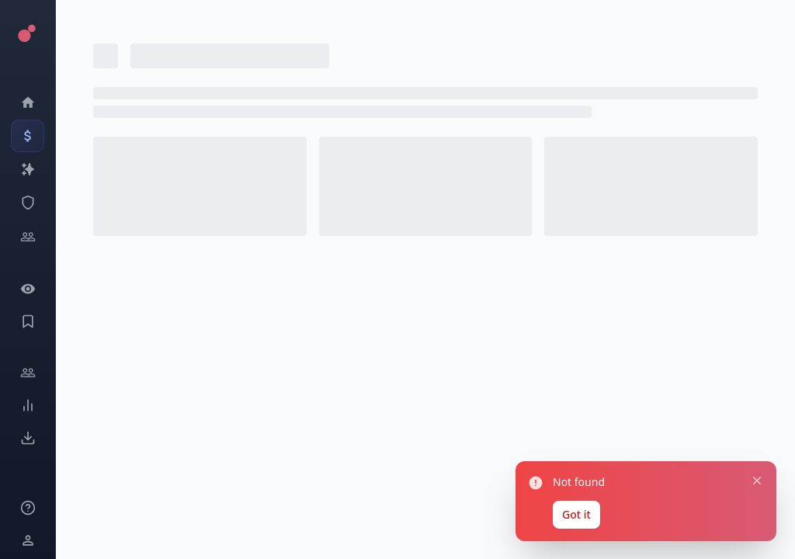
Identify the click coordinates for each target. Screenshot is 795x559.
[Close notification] (755, 477)
